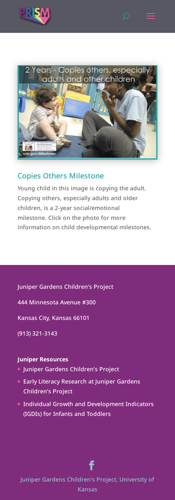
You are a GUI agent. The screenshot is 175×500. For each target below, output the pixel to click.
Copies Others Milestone (61, 175)
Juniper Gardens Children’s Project (71, 369)
